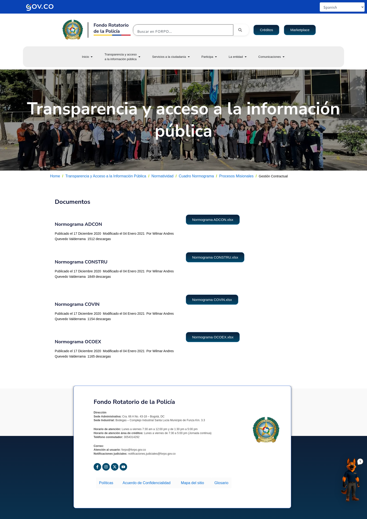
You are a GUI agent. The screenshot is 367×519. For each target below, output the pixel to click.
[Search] (241, 30)
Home (55, 176)
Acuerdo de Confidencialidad (146, 482)
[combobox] (183, 31)
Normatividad (162, 176)
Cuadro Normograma (196, 176)
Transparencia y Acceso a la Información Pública (105, 176)
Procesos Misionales (236, 176)
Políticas (107, 482)
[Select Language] (342, 7)
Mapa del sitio (190, 482)
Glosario (216, 482)
